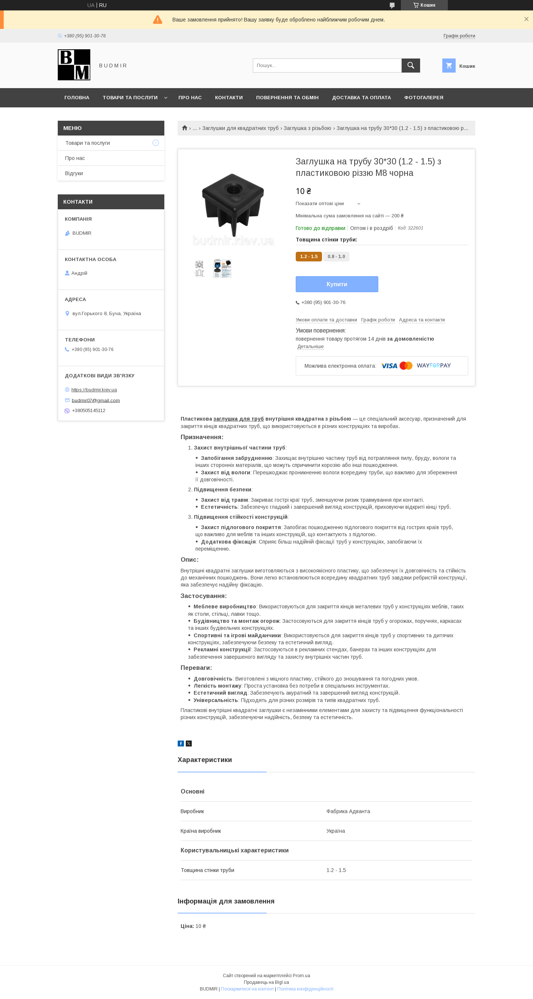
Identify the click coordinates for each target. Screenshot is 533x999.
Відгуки (74, 173)
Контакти (229, 97)
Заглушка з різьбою (307, 128)
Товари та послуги (130, 97)
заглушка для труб (239, 419)
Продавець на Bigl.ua (266, 982)
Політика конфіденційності (305, 989)
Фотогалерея (423, 97)
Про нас (190, 97)
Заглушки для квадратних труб (240, 128)
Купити (337, 284)
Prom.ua (301, 975)
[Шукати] (411, 66)
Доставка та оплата (361, 97)
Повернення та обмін (287, 97)
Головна (76, 97)
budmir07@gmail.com (96, 400)
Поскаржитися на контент (247, 989)
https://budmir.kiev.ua (94, 389)
